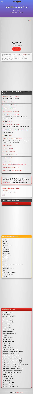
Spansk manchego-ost (8, 129)
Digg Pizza (16, 114)
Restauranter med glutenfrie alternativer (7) (12, 351)
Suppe (4, 148)
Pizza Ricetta (5, 259)
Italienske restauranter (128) (9, 331)
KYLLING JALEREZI (7, 124)
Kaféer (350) (5, 335)
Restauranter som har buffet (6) (9, 357)
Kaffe (3, 121)
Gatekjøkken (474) (6, 327)
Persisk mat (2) (6, 345)
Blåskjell (4, 164)
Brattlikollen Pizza (6, 255)
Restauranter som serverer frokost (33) (11, 363)
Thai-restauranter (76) (7, 384)
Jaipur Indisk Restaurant (8, 274)
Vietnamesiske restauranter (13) (10, 386)
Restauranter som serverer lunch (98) (11, 366)
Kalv (3, 161)
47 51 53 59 (16, 11)
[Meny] (2, 1)
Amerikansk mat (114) (7, 312)
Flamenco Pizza (6, 249)
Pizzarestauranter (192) (8, 347)
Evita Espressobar (10, 151)
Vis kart (16, 203)
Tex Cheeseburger (6, 105)
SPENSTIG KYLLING (7, 114)
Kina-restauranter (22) (7, 339)
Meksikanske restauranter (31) (9, 341)
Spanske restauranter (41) (8, 376)
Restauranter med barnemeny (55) (10, 349)
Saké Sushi (9, 145)
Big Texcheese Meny (7, 96)
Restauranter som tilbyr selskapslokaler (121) (13, 370)
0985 (12, 192)
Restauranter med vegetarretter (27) (11, 355)
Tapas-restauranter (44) (8, 382)
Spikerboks (5, 257)
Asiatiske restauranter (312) (8, 316)
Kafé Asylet (9, 135)
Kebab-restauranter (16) (8, 337)
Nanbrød (4, 167)
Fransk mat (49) (6, 326)
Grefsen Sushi (19, 138)
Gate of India (5, 251)
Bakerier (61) (5, 318)
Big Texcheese (5, 101)
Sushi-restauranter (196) (8, 378)
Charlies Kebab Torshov (8, 268)
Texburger (16, 96)
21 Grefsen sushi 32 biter (8, 138)
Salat (3, 145)
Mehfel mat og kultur (7, 245)
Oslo (23, 54)
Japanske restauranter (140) (9, 333)
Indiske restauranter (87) (8, 329)
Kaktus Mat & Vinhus (10, 108)
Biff (3, 108)
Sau (3, 151)
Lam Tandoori (5, 170)
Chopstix (4, 247)
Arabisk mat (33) (6, 314)
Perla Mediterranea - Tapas (21, 129)
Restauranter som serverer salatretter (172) (12, 368)
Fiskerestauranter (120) (7, 324)
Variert (4, 195)
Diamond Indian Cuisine (13, 167)
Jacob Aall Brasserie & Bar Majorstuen (17, 164)
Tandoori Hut (16, 124)
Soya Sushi (10, 148)
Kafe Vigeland (5, 261)
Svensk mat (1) (6, 380)
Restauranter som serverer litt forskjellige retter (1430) (15, 364)
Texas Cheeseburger (7, 111)
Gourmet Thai (5, 276)
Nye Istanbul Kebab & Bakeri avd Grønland (12, 264)
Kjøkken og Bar (6, 266)
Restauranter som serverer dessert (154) (12, 361)
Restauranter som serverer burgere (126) (12, 359)
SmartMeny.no (19, 392)
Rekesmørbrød (6, 154)
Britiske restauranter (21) (8, 322)
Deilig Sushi (5, 243)
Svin (3, 158)
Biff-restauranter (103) (7, 320)
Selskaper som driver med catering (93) (11, 372)
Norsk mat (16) (6, 343)
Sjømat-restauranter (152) (8, 374)
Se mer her (16, 49)
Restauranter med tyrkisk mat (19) (10, 353)
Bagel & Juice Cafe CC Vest (8, 272)
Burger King (9, 121)
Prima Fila (4, 263)
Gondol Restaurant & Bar (16, 7)
